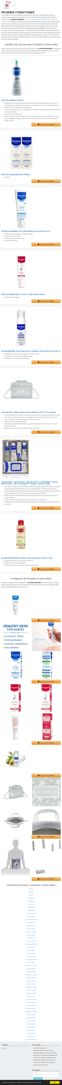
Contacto (4, 1048)
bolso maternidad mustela (32, 19)
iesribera (14, 5)
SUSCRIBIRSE (37, 1078)
